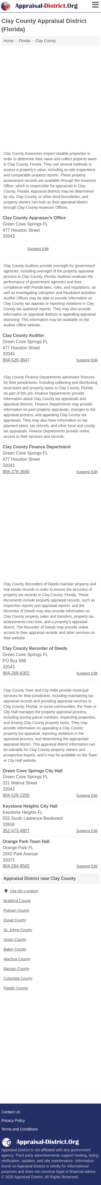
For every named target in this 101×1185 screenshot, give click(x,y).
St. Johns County (18, 930)
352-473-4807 (16, 830)
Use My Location (21, 891)
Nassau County (16, 969)
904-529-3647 (16, 360)
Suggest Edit (37, 249)
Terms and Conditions (19, 1129)
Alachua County (17, 959)
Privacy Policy (13, 1120)
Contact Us (10, 1112)
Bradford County (17, 901)
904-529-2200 (16, 795)
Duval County (15, 920)
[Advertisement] (50, 98)
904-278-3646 (16, 471)
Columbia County (18, 978)
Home (8, 41)
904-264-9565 (16, 866)
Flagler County (16, 988)
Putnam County (17, 910)
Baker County (15, 949)
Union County (15, 939)
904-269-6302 (16, 673)
